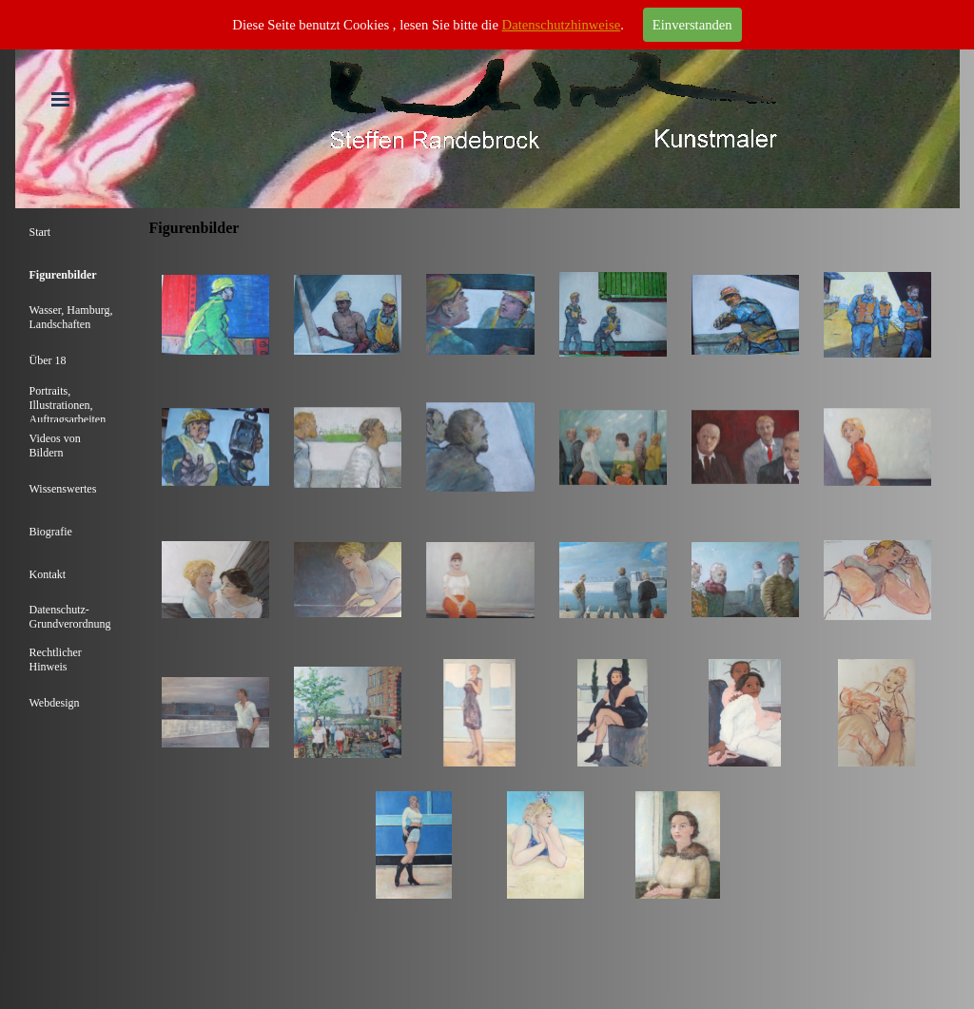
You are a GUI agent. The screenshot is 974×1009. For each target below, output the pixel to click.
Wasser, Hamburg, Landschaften (71, 317)
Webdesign (54, 702)
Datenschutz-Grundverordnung (70, 617)
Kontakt (48, 574)
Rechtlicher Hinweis (55, 659)
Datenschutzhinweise (561, 24)
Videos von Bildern (55, 445)
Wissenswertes (63, 488)
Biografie (50, 531)
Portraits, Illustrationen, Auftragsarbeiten (68, 405)
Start (40, 232)
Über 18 (48, 360)
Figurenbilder (63, 274)
